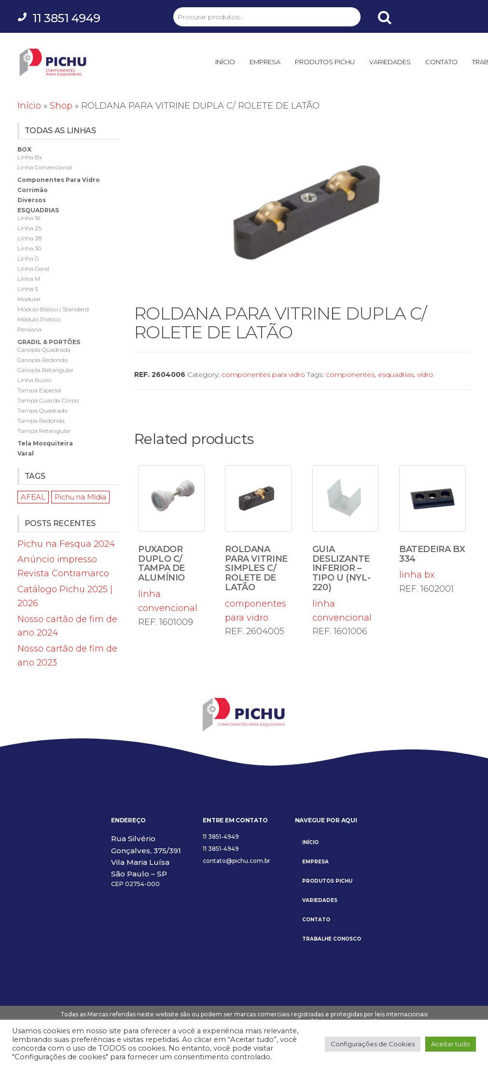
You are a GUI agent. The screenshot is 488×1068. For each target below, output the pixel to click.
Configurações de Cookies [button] (373, 1044)
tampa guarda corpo (48, 400)
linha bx (432, 522)
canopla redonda (42, 359)
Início (29, 105)
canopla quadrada (43, 349)
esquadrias (396, 374)
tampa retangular (44, 430)
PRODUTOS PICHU (325, 62)
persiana (29, 329)
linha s (27, 288)
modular (29, 299)
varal (25, 453)
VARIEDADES (390, 62)
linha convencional (171, 539)
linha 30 (29, 248)
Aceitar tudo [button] (450, 1044)
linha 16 (28, 218)
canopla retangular (45, 370)
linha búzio (34, 380)
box (24, 149)
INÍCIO (225, 62)
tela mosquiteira (45, 443)
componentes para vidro (263, 374)
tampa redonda (41, 420)
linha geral (33, 268)
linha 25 (29, 228)
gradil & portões (48, 342)
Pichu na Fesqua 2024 (66, 544)
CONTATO (441, 62)
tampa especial (39, 390)
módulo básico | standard (53, 309)
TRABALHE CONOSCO (331, 939)
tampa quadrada (42, 410)
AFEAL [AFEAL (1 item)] (33, 496)
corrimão (32, 190)
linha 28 (29, 238)
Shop (61, 105)
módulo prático (38, 319)
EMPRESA (265, 62)
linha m (28, 278)
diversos (31, 200)
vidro (425, 374)
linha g (28, 258)
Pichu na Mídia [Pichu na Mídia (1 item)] (80, 496)
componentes (350, 374)
